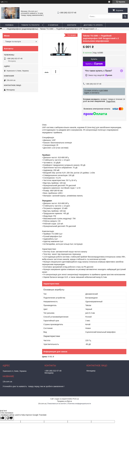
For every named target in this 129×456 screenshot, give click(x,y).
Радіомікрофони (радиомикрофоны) (22, 29)
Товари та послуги (30, 25)
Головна (9, 25)
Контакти (71, 25)
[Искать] (125, 16)
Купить (94, 59)
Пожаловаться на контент (56, 404)
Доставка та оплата (93, 25)
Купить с (94, 64)
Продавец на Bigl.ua (64, 401)
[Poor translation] (9, 418)
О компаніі (53, 25)
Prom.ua (76, 399)
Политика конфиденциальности (79, 404)
